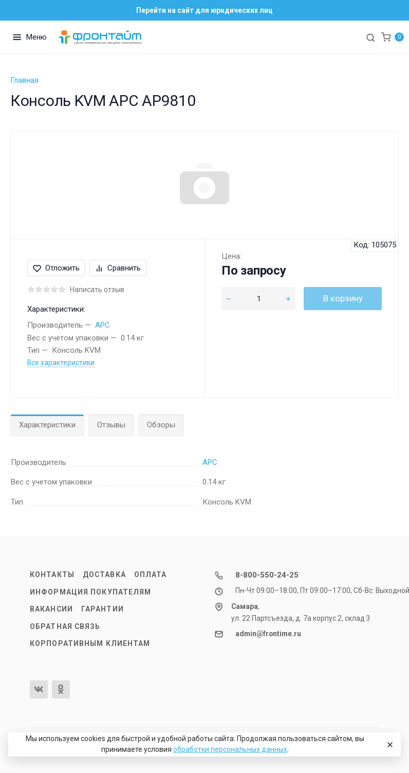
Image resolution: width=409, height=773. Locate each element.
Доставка (104, 574)
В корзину (343, 298)
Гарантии (102, 609)
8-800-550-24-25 (267, 575)
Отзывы (111, 424)
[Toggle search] (370, 37)
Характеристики (47, 424)
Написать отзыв (97, 289)
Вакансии (51, 609)
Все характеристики (61, 362)
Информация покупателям (90, 592)
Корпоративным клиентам (90, 643)
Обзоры (161, 424)
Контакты (52, 574)
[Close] (388, 745)
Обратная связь (65, 626)
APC (102, 325)
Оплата (150, 574)
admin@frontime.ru (268, 634)
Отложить (56, 268)
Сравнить (118, 268)
